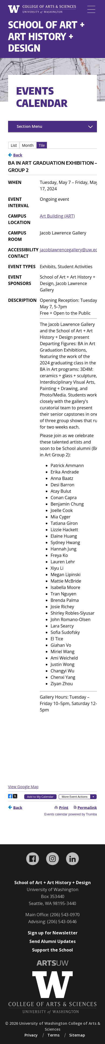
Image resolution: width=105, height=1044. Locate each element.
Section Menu (29, 126)
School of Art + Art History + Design (46, 36)
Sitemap (77, 1035)
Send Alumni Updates (52, 941)
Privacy (31, 1035)
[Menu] (91, 9)
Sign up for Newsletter (53, 933)
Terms (53, 1035)
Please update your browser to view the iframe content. (52, 145)
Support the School (52, 950)
